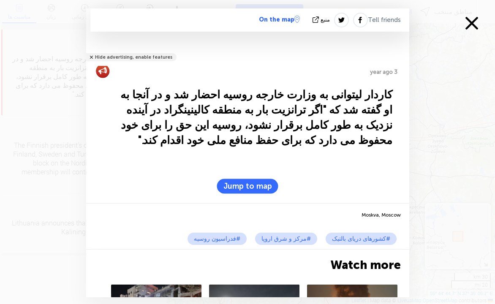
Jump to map (247, 186)
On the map (279, 19)
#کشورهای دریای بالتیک (361, 238)
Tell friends (384, 20)
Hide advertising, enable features (133, 57)
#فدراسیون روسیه (217, 238)
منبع (322, 19)
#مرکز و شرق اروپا (286, 238)
